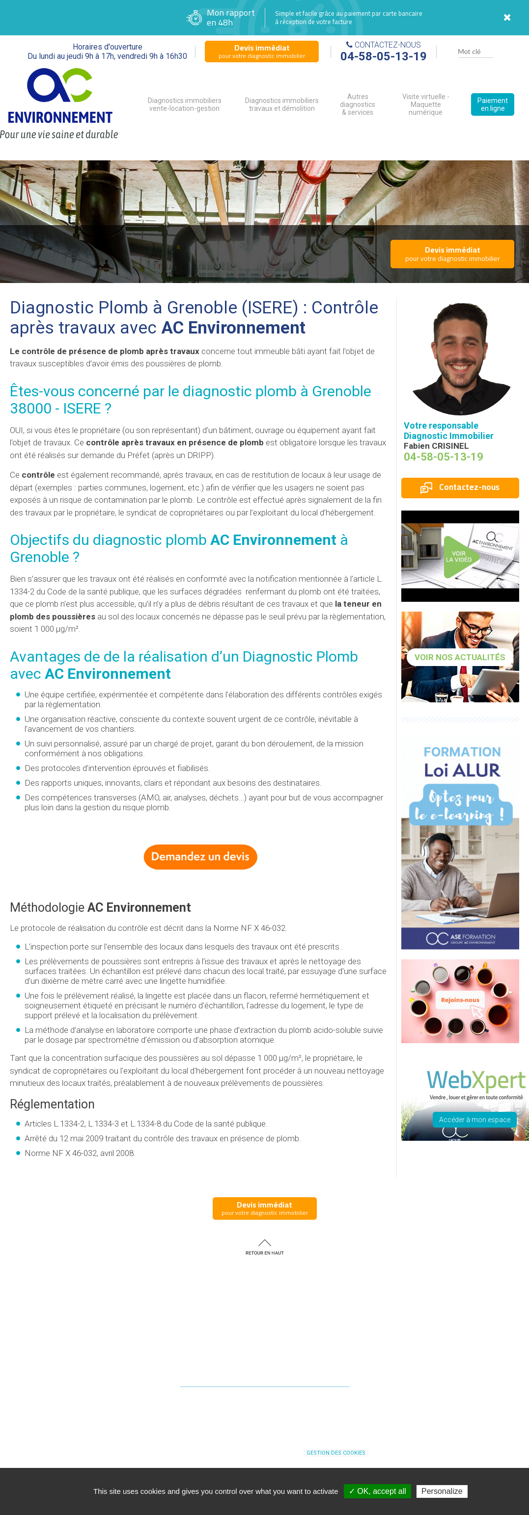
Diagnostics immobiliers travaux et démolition (282, 104)
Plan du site (282, 1452)
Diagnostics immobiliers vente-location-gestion (185, 104)
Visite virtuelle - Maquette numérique (425, 104)
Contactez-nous (460, 487)
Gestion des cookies (335, 1453)
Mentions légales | (240, 1452)
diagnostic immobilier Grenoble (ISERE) (316, 1442)
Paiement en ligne (492, 104)
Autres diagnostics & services (357, 104)
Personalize (442, 1491)
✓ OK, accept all (377, 1491)
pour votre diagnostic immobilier (262, 51)
